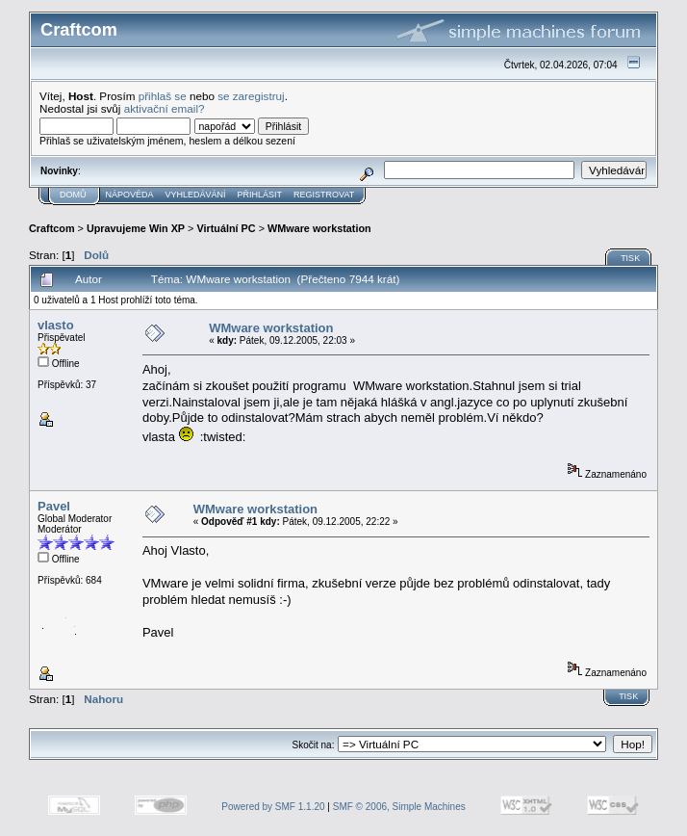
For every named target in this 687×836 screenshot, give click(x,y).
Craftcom (52, 228)
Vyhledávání (195, 194)
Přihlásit (260, 194)
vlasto (56, 325)
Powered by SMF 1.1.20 (272, 806)
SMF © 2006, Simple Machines (399, 806)
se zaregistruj (251, 96)
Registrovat (323, 194)
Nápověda (130, 194)
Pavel (54, 506)
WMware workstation (319, 228)
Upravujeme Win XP (136, 228)
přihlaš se (163, 96)
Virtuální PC (225, 228)
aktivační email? (164, 108)
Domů (73, 194)
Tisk (630, 258)
